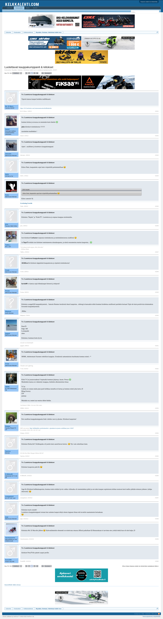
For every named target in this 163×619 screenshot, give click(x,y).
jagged (7, 333)
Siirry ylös (154, 613)
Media (28, 7)
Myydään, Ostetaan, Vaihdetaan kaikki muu (24, 70)
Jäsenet (35, 7)
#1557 (157, 497)
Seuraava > (48, 73)
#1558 (157, 518)
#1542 (157, 135)
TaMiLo (7, 245)
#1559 (157, 539)
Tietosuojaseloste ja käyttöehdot (151, 616)
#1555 (157, 456)
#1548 (157, 271)
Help (142, 613)
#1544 (157, 175)
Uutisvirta (9, 7)
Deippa (7, 426)
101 (43, 73)
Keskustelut (19, 8)
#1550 (157, 315)
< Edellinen (16, 73)
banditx (50, 70)
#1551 (157, 345)
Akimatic (8, 154)
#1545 (157, 206)
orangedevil (9, 496)
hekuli (7, 129)
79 (34, 73)
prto (6, 224)
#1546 (157, 225)
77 (29, 73)
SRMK (7, 387)
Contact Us (137, 613)
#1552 (157, 368)
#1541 (157, 111)
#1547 (157, 252)
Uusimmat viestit (21, 10)
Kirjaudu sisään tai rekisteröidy (148, 1)
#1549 (157, 292)
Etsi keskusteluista (9, 10)
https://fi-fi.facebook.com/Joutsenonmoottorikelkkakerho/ (36, 108)
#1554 (157, 433)
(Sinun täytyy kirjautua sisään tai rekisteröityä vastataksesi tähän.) (140, 566)
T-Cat (7, 364)
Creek (7, 270)
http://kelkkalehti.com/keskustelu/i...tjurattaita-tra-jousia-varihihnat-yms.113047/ (52, 428)
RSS (159, 614)
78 (31, 73)
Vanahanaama (10, 537)
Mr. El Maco (9, 106)
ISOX (7, 174)
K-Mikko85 (9, 474)
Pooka (7, 291)
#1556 (157, 475)
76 (26, 73)
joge (6, 517)
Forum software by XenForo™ (18, 616)
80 (37, 73)
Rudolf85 (8, 560)
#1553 (157, 408)
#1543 (157, 155)
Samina (7, 451)
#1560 (157, 561)
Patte (7, 195)
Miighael (8, 311)
